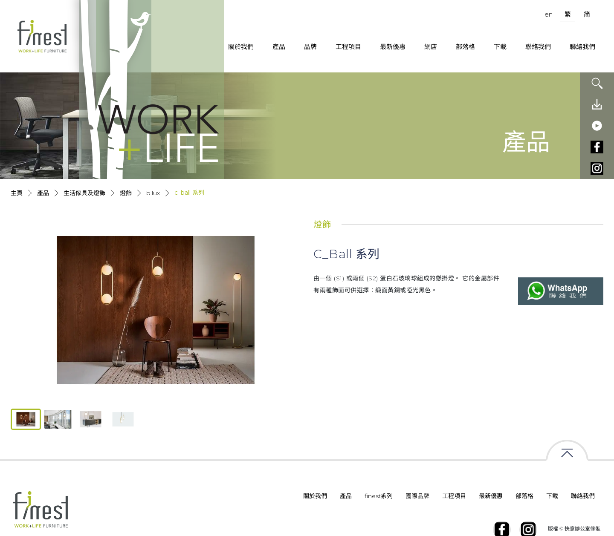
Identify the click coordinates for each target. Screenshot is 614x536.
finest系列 (379, 496)
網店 (430, 47)
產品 (278, 47)
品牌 (310, 47)
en (548, 14)
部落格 (465, 47)
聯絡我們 (538, 47)
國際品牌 (417, 496)
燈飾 (126, 193)
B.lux (153, 193)
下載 (500, 47)
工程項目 (348, 47)
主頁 (17, 193)
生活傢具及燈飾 (84, 193)
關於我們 (241, 47)
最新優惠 (392, 47)
